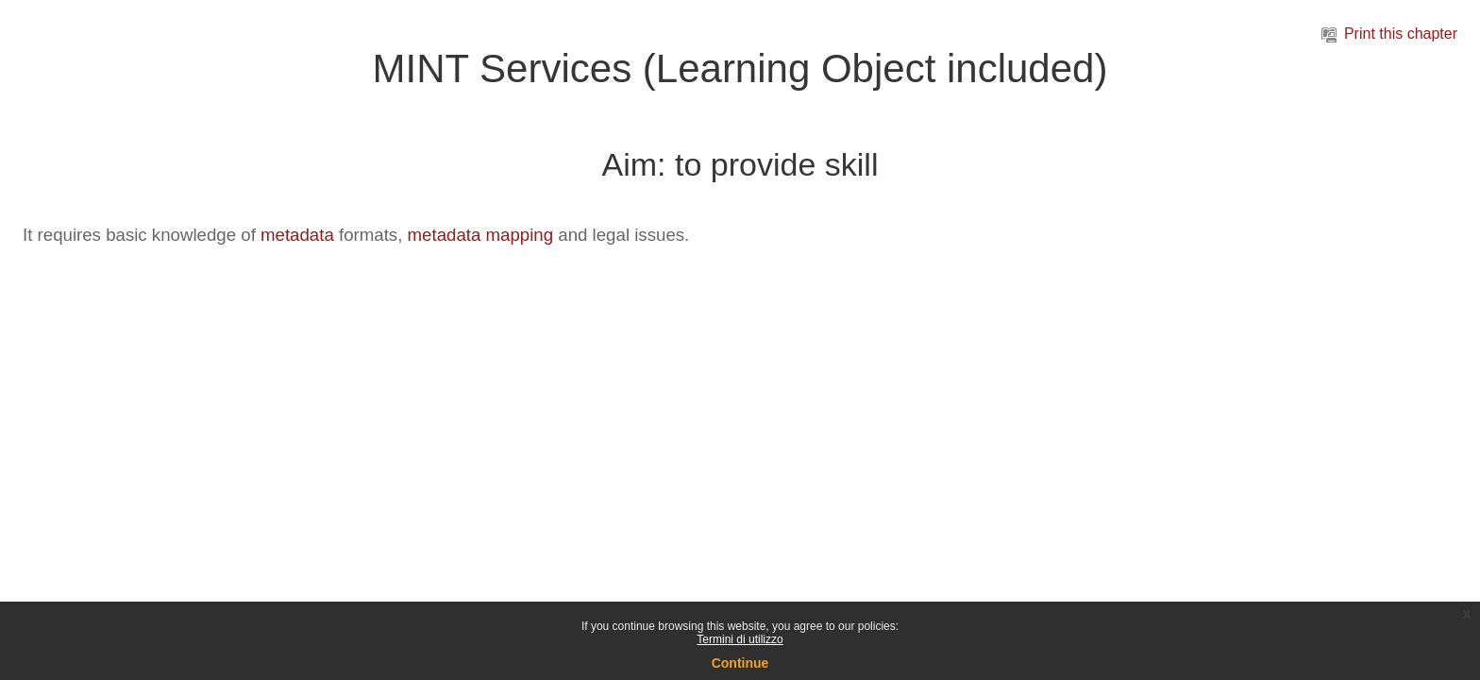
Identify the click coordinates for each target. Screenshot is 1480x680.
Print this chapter (1389, 34)
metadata (297, 235)
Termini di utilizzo (739, 639)
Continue (740, 663)
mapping (520, 235)
